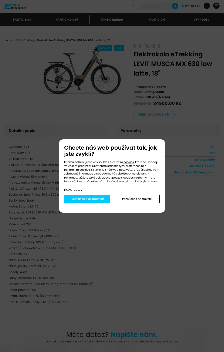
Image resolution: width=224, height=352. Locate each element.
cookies (128, 162)
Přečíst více (72, 190)
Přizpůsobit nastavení (137, 199)
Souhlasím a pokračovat (87, 199)
